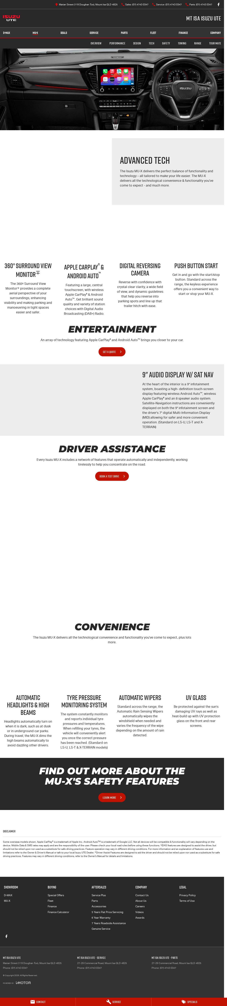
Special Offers (56, 895)
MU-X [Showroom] (35, 33)
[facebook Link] (218, 4)
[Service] (113, 1002)
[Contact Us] (86, 4)
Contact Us (142, 895)
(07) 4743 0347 (19, 968)
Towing (182, 43)
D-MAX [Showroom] (6, 33)
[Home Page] (11, 18)
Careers (140, 906)
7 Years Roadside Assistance (109, 923)
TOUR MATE (215, 43)
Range (197, 43)
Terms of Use (187, 900)
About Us (140, 900)
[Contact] (38, 1002)
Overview (96, 43)
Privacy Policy (187, 895)
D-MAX (8, 895)
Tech (151, 43)
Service (94, 33)
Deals (64, 33)
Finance (183, 33)
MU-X (7, 900)
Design (137, 43)
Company (215, 33)
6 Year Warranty (101, 917)
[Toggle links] (17, 982)
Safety (166, 43)
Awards (139, 917)
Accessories (99, 906)
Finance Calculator (58, 912)
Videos (139, 912)
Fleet (153, 33)
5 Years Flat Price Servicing (107, 912)
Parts (124, 33)
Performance (117, 43)
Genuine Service (101, 928)
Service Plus (99, 895)
